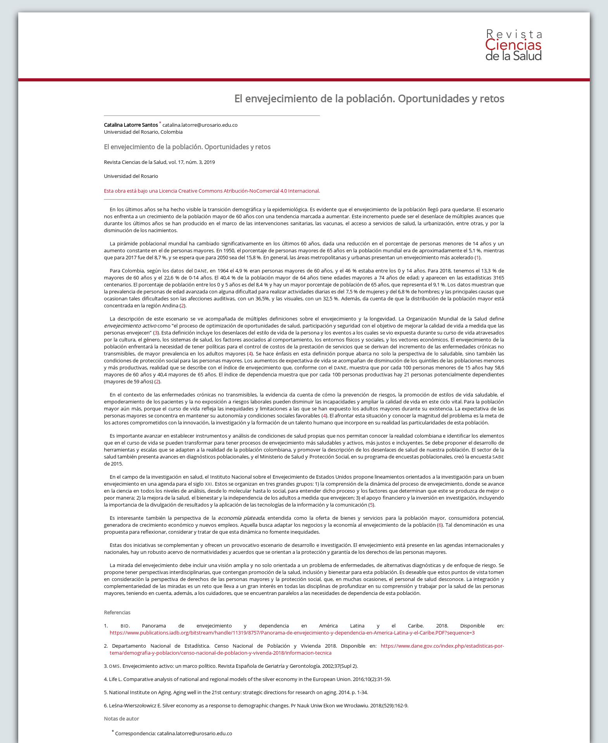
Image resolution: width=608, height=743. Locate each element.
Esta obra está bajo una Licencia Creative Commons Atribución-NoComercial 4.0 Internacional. (212, 190)
